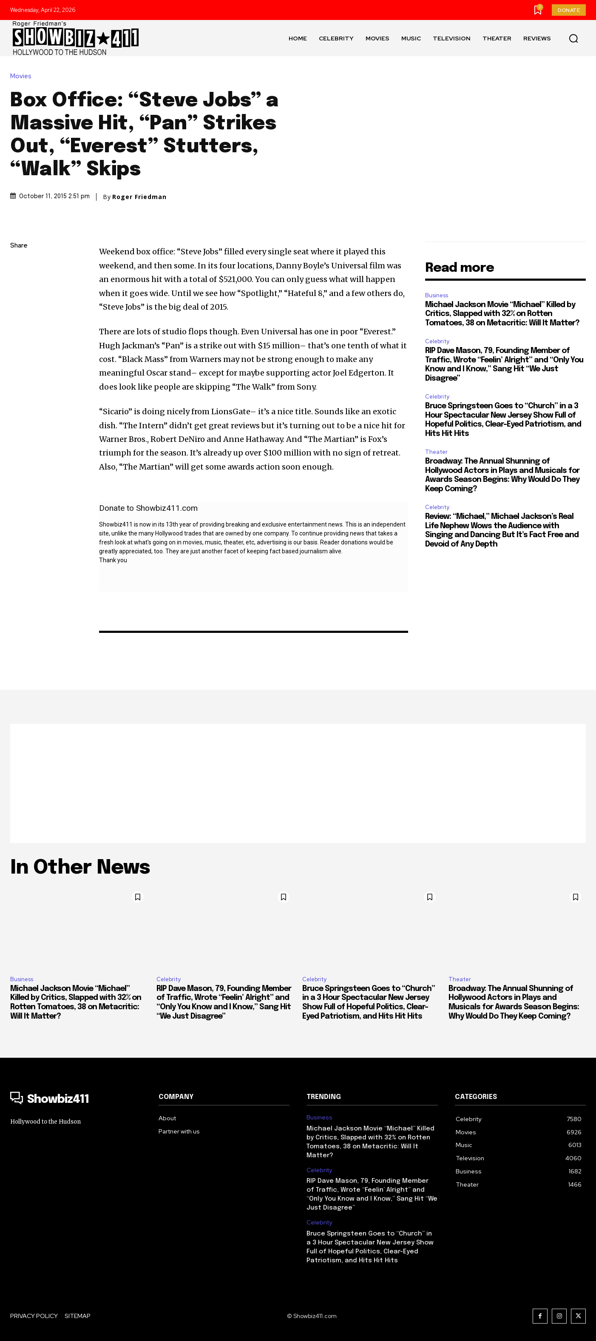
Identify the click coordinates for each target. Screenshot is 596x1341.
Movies (23, 76)
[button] (573, 38)
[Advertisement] (298, 783)
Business (436, 295)
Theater (436, 452)
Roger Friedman (139, 197)
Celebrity (437, 341)
